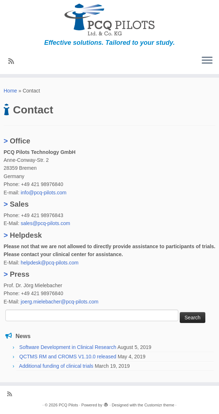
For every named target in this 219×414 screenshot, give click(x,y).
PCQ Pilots (68, 405)
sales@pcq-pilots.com (45, 223)
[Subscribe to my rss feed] (13, 61)
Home (10, 91)
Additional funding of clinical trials (56, 366)
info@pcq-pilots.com (43, 192)
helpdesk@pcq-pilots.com (50, 263)
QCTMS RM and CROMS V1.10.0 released (67, 356)
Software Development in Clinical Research (67, 347)
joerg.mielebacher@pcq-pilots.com (59, 302)
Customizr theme (159, 405)
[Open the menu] (207, 61)
